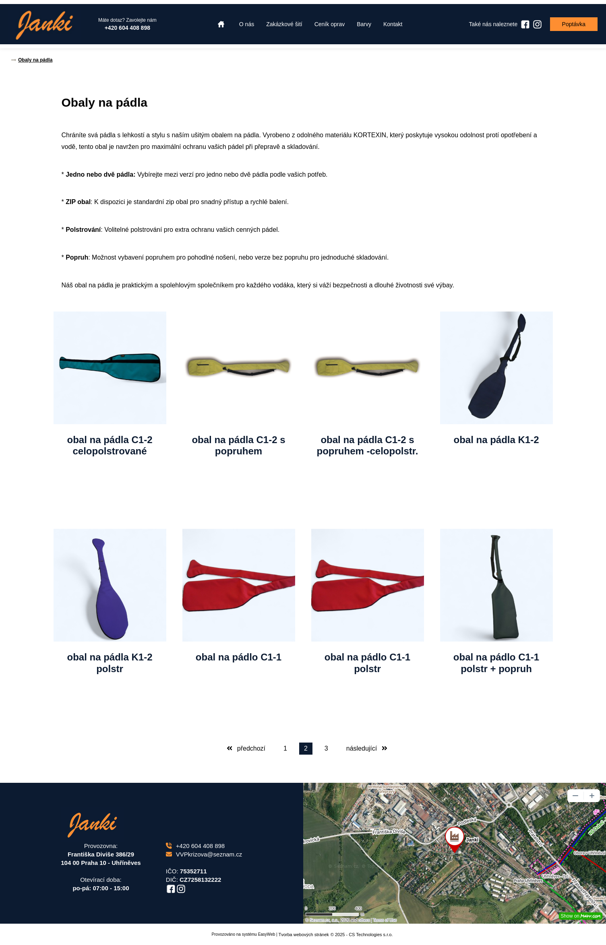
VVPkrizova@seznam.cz (204, 854)
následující (366, 748)
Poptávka (573, 24)
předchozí (246, 748)
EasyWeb (266, 934)
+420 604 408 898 (195, 845)
